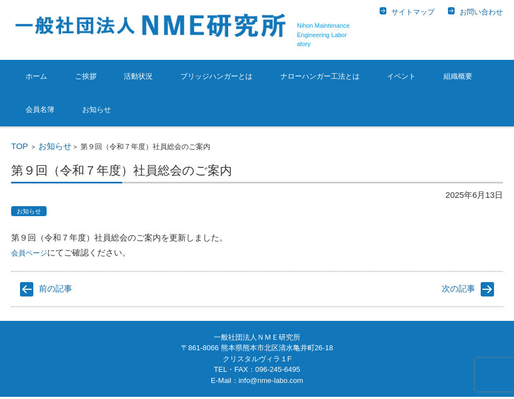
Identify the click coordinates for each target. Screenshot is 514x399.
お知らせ (96, 109)
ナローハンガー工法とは (320, 76)
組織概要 (458, 76)
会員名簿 (40, 109)
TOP (19, 146)
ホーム (36, 76)
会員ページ (29, 253)
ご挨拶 (86, 76)
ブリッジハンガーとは (216, 76)
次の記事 (458, 288)
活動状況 (138, 76)
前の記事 (55, 288)
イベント (401, 76)
